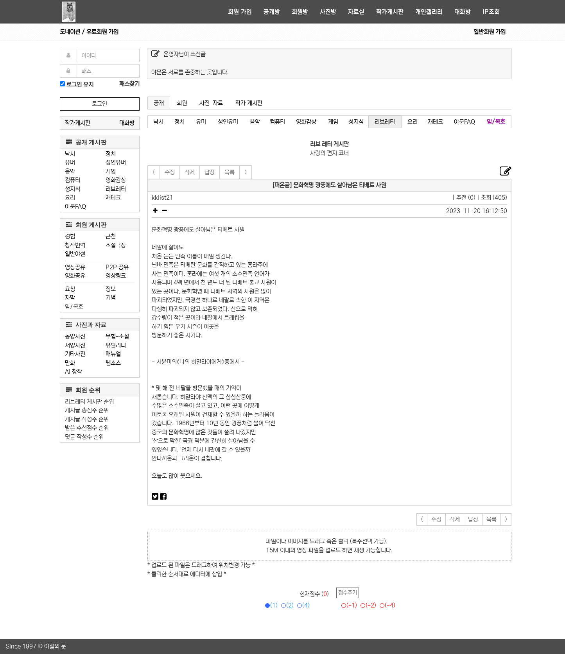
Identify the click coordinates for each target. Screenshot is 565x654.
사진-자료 (211, 103)
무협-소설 (117, 336)
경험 (70, 236)
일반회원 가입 (490, 32)
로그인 (99, 103)
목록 (229, 172)
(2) (286, 605)
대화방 (462, 12)
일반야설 (75, 254)
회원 (182, 103)
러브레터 (116, 189)
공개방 (272, 12)
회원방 (300, 12)
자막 (70, 297)
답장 (209, 172)
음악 (70, 171)
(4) (302, 605)
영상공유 (75, 267)
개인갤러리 (429, 12)
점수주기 (347, 592)
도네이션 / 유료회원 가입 (89, 32)
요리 (70, 197)
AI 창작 (73, 371)
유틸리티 (116, 345)
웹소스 (113, 363)
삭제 (190, 172)
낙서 (70, 154)
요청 (70, 289)
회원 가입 (240, 12)
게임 (111, 171)
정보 (111, 289)
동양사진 (75, 336)
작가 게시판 (248, 103)
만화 (70, 363)
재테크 (113, 197)
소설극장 (116, 245)
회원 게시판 (86, 224)
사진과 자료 (86, 324)
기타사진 (75, 354)
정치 (111, 154)
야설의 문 (55, 646)
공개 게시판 (86, 142)
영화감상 (116, 180)
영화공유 (75, 275)
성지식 (72, 189)
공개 (159, 103)
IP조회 (491, 12)
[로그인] (62, 83)
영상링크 (116, 275)
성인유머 (116, 162)
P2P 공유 (117, 267)
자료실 (356, 12)
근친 (111, 236)
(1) (270, 605)
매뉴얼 (113, 354)
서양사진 (75, 345)
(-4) (386, 605)
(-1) (348, 605)
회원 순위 (83, 390)
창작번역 (75, 245)
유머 (70, 162)
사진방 (328, 12)
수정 (170, 172)
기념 (111, 297)
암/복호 (74, 306)
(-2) (367, 605)
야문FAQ (75, 206)
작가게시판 (390, 12)
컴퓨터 (72, 180)
